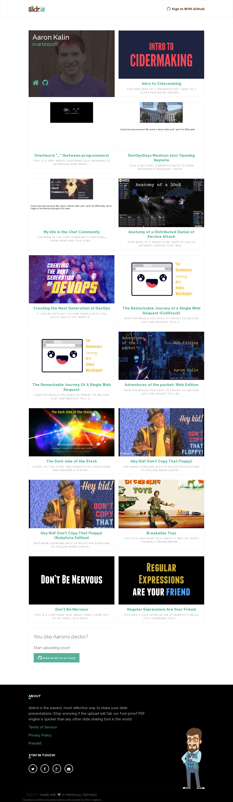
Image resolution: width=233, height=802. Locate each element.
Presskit (35, 743)
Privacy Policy (40, 735)
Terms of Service (43, 727)
